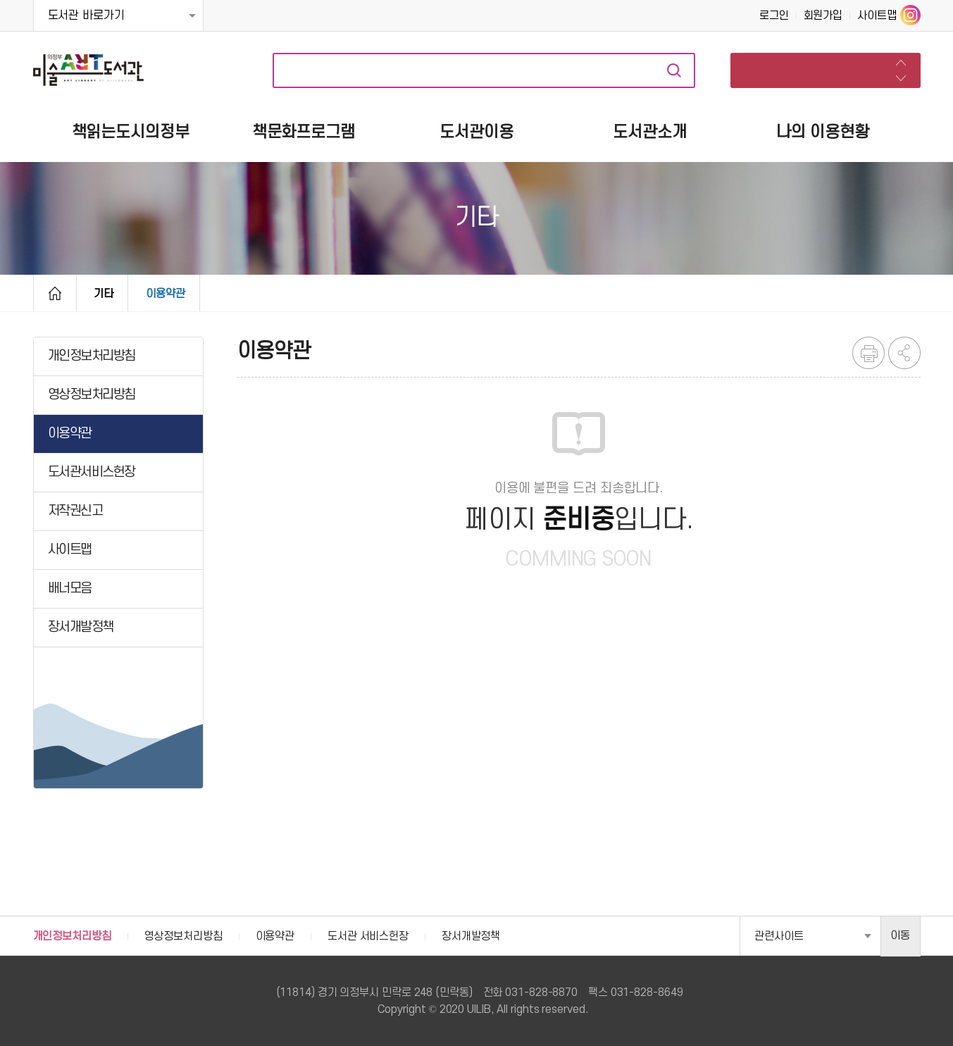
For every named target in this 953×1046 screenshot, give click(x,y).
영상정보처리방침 (183, 936)
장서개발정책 (471, 936)
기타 (103, 293)
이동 (900, 935)
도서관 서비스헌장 (368, 936)
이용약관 (165, 293)
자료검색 (674, 70)
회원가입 (823, 15)
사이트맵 (877, 15)
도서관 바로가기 (86, 15)
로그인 (774, 15)
